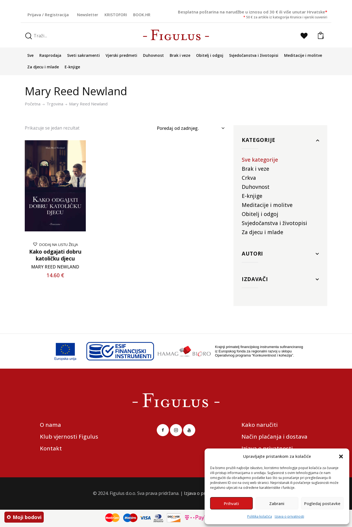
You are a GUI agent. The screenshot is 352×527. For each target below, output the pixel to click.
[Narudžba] (190, 128)
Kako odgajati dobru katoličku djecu (55, 255)
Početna (32, 103)
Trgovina (54, 103)
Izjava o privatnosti (289, 516)
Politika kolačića (259, 516)
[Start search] (28, 36)
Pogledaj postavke (322, 503)
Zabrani (276, 503)
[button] (341, 456)
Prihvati (231, 503)
